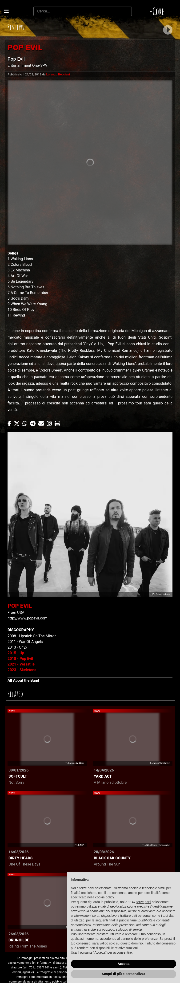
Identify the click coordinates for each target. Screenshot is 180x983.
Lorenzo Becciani (58, 74)
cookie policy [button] (104, 897)
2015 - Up (16, 653)
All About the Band (23, 680)
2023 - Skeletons (22, 670)
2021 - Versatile (21, 664)
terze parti (143, 902)
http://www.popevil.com (28, 618)
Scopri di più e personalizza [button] (123, 974)
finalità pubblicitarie (123, 920)
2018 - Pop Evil (20, 658)
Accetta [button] (124, 964)
